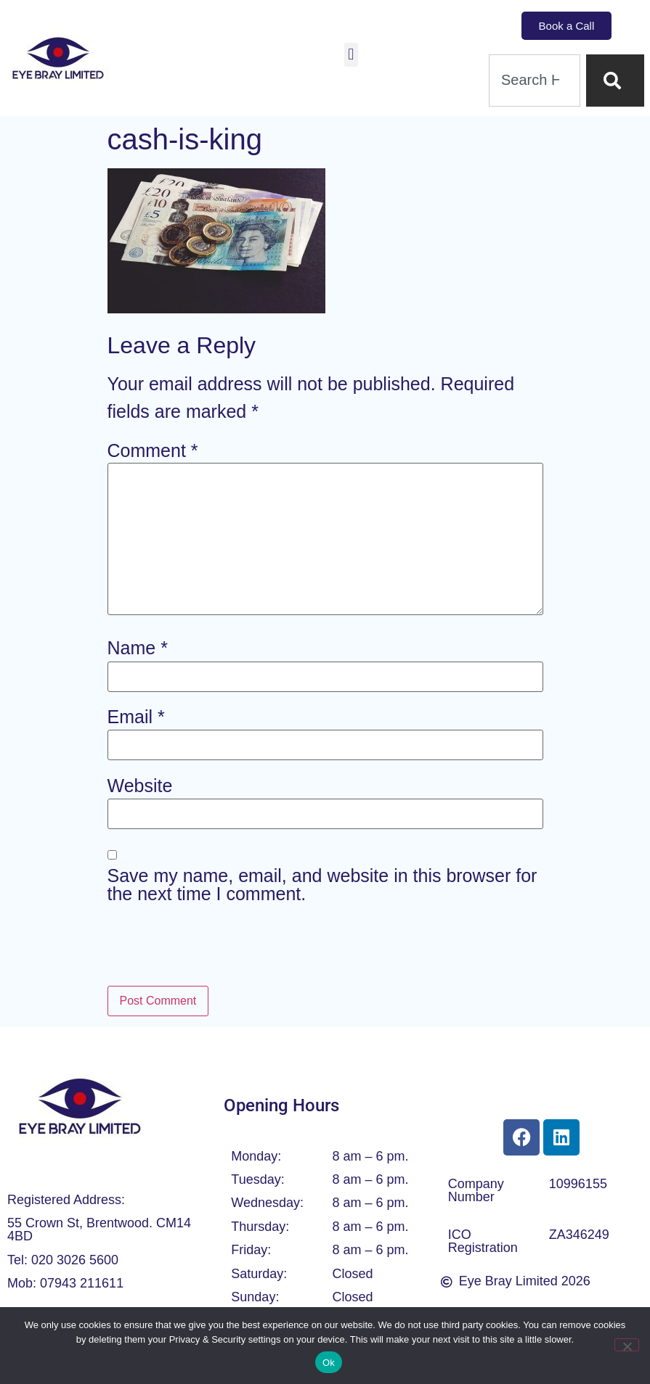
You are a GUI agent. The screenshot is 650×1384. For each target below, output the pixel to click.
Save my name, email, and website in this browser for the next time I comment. (322, 885)
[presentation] (217, 949)
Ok (328, 1362)
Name (137, 648)
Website (140, 786)
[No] (626, 1344)
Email (136, 717)
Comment (152, 451)
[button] (351, 55)
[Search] (615, 80)
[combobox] (534, 80)
